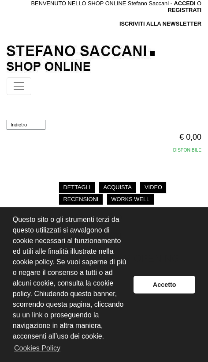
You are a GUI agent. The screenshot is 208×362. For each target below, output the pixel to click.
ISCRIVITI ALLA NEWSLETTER (160, 23)
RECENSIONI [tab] (81, 199)
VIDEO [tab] (153, 187)
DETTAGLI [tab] (77, 187)
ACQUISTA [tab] (117, 187)
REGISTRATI (184, 10)
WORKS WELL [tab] (130, 199)
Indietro (19, 124)
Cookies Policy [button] (37, 348)
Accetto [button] (164, 284)
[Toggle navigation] (19, 86)
